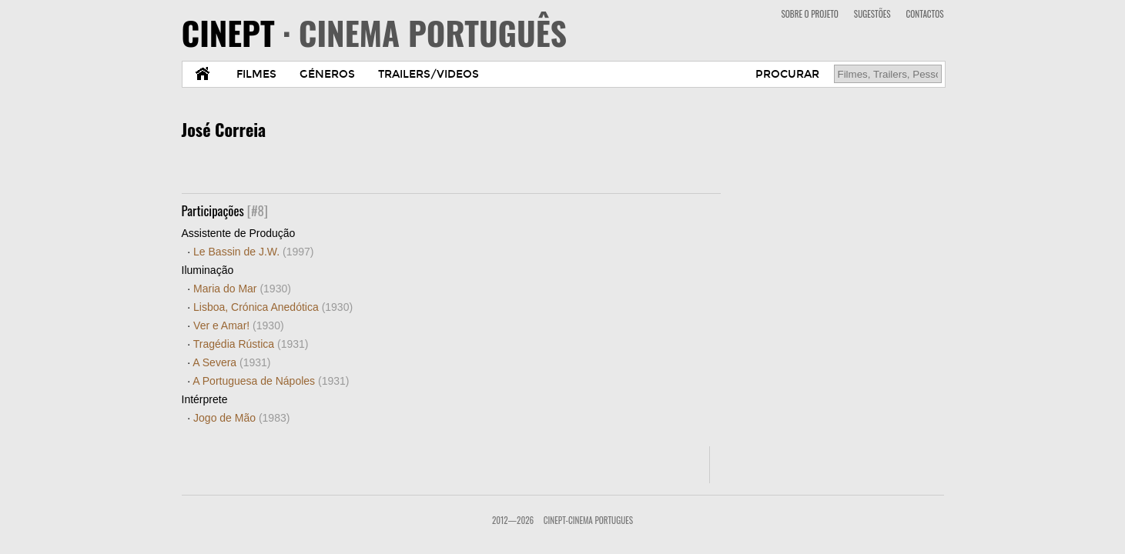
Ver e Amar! (238, 325)
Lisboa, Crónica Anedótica (273, 307)
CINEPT (375, 32)
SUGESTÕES (872, 14)
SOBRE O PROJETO (809, 14)
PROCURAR (787, 74)
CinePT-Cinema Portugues (588, 520)
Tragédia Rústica (251, 344)
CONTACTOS (925, 14)
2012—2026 (513, 520)
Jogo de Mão (241, 418)
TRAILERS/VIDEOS (428, 74)
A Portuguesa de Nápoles (271, 381)
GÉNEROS (327, 74)
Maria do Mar (242, 288)
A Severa (231, 362)
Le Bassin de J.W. (253, 251)
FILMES (256, 74)
